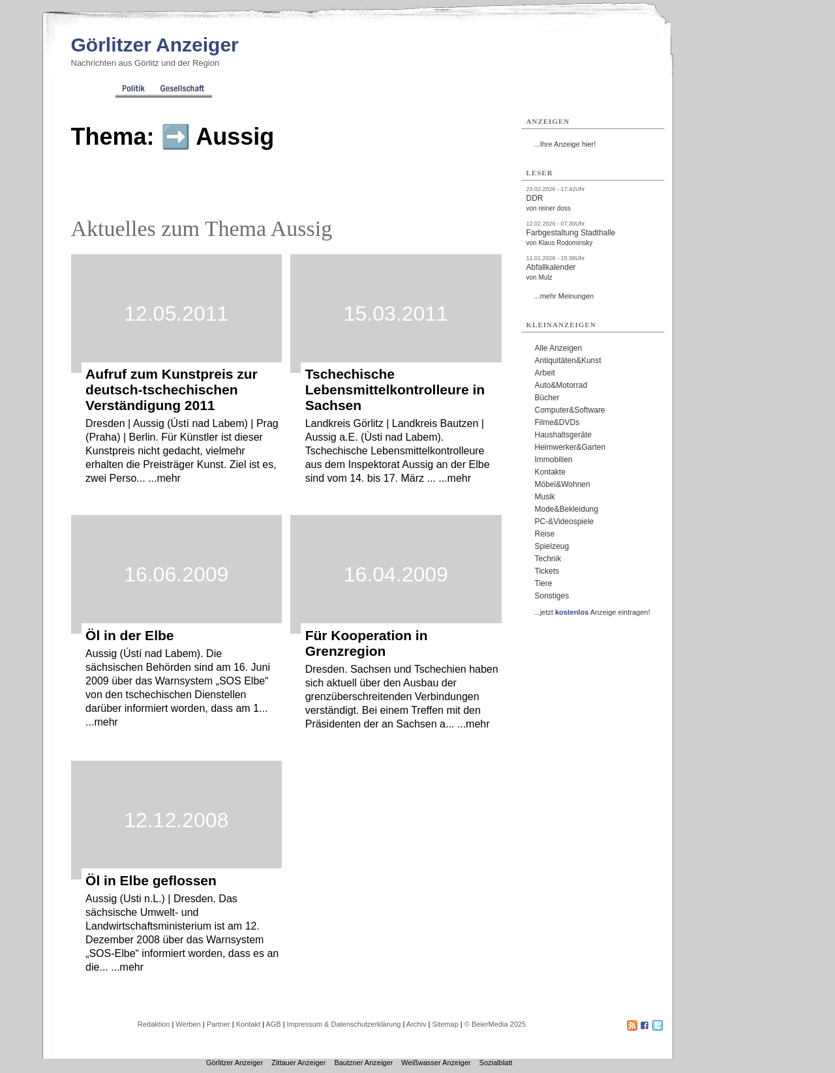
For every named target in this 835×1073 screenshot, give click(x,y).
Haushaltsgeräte (563, 435)
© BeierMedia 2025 (495, 1024)
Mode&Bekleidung (566, 509)
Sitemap (445, 1024)
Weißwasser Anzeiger (435, 1062)
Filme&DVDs (557, 422)
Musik (545, 496)
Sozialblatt (496, 1062)
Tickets (547, 571)
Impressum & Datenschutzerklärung (344, 1024)
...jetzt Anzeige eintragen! (592, 612)
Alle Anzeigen (559, 348)
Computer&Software (570, 410)
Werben (187, 1024)
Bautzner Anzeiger (363, 1062)
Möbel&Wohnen (562, 484)
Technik (548, 558)
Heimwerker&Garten (570, 447)
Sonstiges (552, 596)
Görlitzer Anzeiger (155, 44)
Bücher (547, 397)
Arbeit (545, 373)
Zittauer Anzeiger (298, 1062)
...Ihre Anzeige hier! (565, 144)
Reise (545, 534)
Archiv (416, 1024)
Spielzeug (552, 546)
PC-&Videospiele (564, 521)
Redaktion (154, 1024)
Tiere (544, 583)
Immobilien (554, 459)
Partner (218, 1024)
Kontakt (248, 1024)
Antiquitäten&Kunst (568, 360)
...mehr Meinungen (564, 296)
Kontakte (550, 472)
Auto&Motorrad (561, 385)
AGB (273, 1024)
